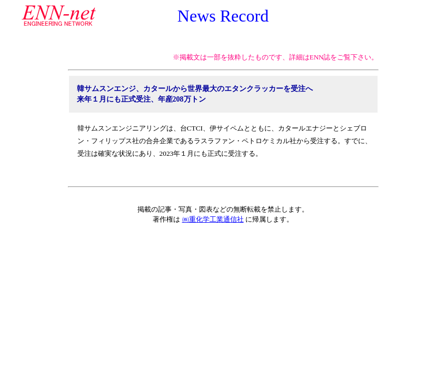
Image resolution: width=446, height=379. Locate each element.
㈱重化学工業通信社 (213, 219)
